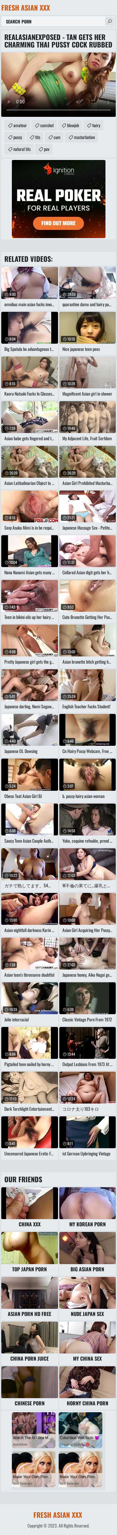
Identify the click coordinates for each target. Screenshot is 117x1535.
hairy (96, 125)
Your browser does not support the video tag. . (58, 84)
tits (37, 137)
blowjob (73, 125)
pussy (17, 137)
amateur (20, 125)
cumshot (47, 125)
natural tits (22, 149)
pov (46, 149)
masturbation (84, 137)
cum (57, 137)
